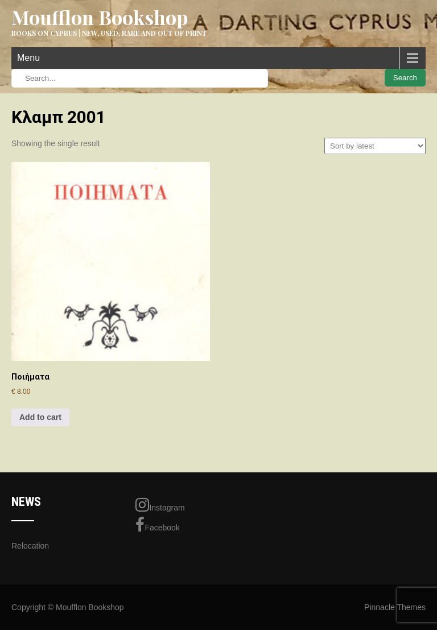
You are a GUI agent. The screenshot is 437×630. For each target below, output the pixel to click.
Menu (28, 58)
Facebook (157, 525)
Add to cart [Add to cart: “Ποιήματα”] (40, 417)
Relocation (30, 545)
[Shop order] (375, 146)
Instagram (159, 505)
